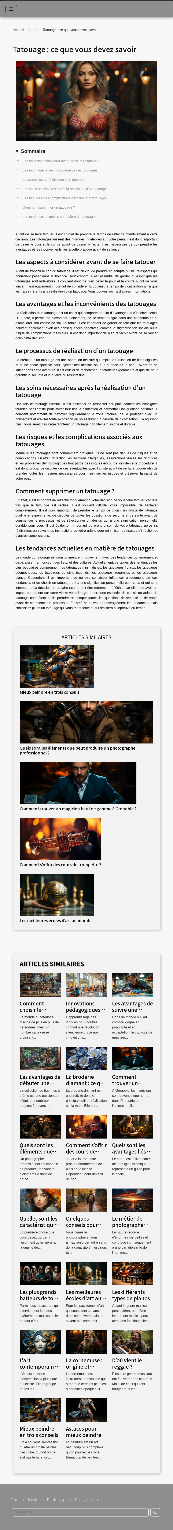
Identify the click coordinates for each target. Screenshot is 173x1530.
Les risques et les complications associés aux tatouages (65, 198)
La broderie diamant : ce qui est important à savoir (85, 1086)
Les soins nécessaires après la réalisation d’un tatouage (65, 189)
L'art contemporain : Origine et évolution (38, 1369)
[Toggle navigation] (11, 9)
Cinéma (17, 1499)
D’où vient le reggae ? (127, 1363)
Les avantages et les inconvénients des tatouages (60, 170)
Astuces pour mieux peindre (83, 1431)
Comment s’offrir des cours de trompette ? (60, 865)
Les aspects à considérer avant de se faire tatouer (60, 161)
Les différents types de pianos (131, 1295)
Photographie (59, 1499)
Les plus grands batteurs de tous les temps (39, 1298)
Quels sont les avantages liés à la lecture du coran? (131, 1154)
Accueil (18, 30)
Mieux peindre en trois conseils (50, 692)
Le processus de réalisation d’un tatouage (54, 179)
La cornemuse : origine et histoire (84, 1366)
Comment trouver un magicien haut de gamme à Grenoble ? (78, 809)
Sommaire (33, 151)
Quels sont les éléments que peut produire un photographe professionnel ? (77, 750)
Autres (33, 30)
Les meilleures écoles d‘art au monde (56, 920)
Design (81, 1499)
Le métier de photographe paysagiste (128, 1225)
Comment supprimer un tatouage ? (49, 207)
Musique (35, 1499)
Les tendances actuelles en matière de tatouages (59, 217)
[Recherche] (81, 1512)
